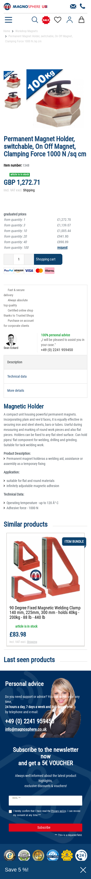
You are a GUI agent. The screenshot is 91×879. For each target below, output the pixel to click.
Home (6, 31)
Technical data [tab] (17, 376)
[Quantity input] (18, 259)
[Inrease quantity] (29, 259)
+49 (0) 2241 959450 (57, 350)
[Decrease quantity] (8, 259)
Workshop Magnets (26, 31)
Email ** (16, 798)
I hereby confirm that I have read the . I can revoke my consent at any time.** (46, 813)
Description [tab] (14, 362)
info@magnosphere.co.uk (26, 729)
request (62, 247)
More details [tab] (15, 390)
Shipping (29, 190)
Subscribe (58, 828)
